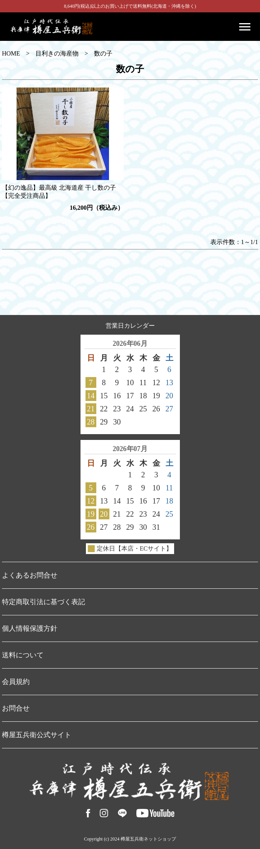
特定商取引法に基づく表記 (43, 602)
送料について (23, 655)
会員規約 (16, 682)
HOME (11, 54)
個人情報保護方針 (29, 628)
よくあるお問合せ (29, 575)
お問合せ (16, 708)
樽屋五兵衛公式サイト (36, 735)
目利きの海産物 (57, 54)
